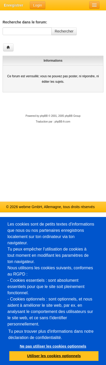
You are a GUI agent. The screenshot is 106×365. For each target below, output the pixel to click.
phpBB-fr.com (62, 121)
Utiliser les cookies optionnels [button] (54, 356)
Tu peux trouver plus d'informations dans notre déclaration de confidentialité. (51, 334)
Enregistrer (13, 5)
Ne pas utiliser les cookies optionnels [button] (53, 346)
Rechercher (64, 31)
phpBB (44, 115)
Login (37, 5)
